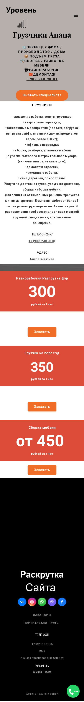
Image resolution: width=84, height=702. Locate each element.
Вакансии (42, 614)
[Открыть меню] (73, 691)
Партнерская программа (44, 622)
